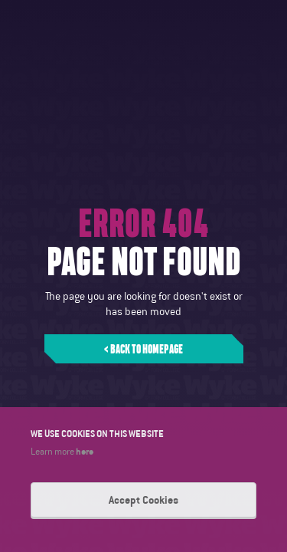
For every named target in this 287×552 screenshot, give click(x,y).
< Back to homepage (143, 348)
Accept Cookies (143, 500)
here (84, 451)
